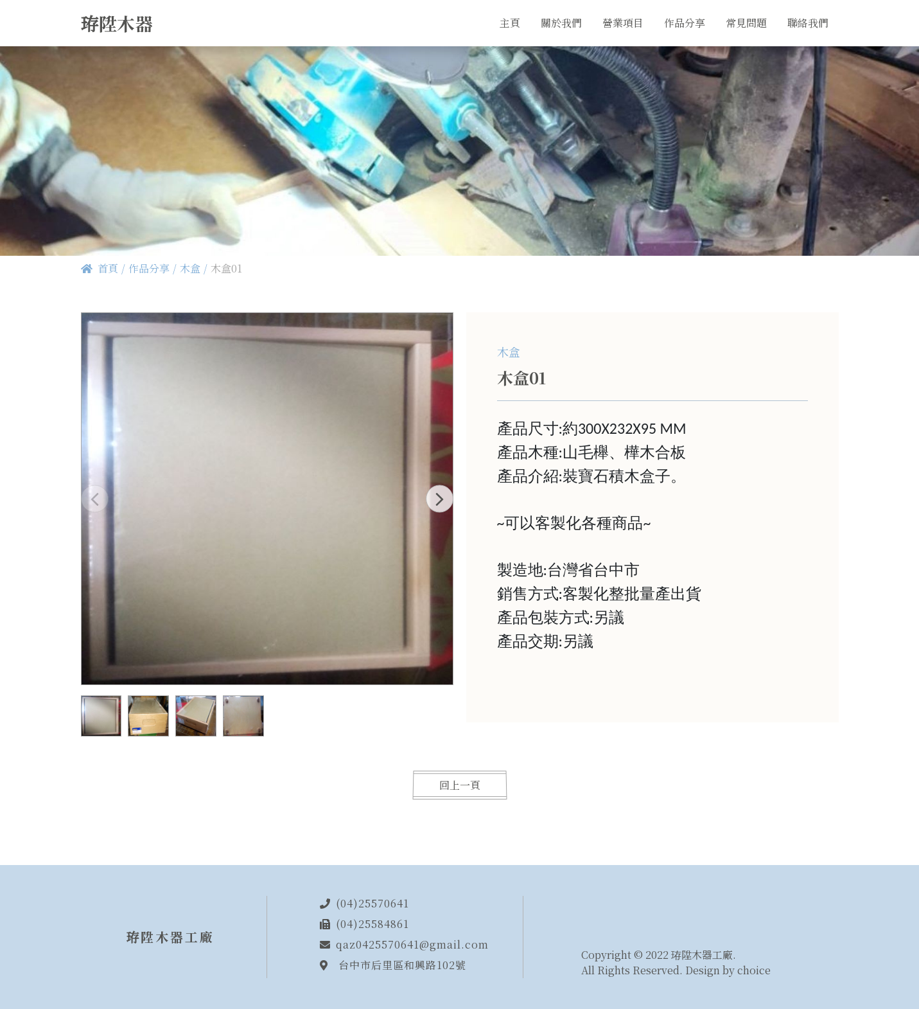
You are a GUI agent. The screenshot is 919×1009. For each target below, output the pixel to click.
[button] (439, 499)
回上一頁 (459, 785)
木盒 (190, 268)
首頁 (108, 268)
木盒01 (226, 268)
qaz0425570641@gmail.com (412, 944)
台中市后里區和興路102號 (402, 965)
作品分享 (149, 268)
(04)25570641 (372, 903)
